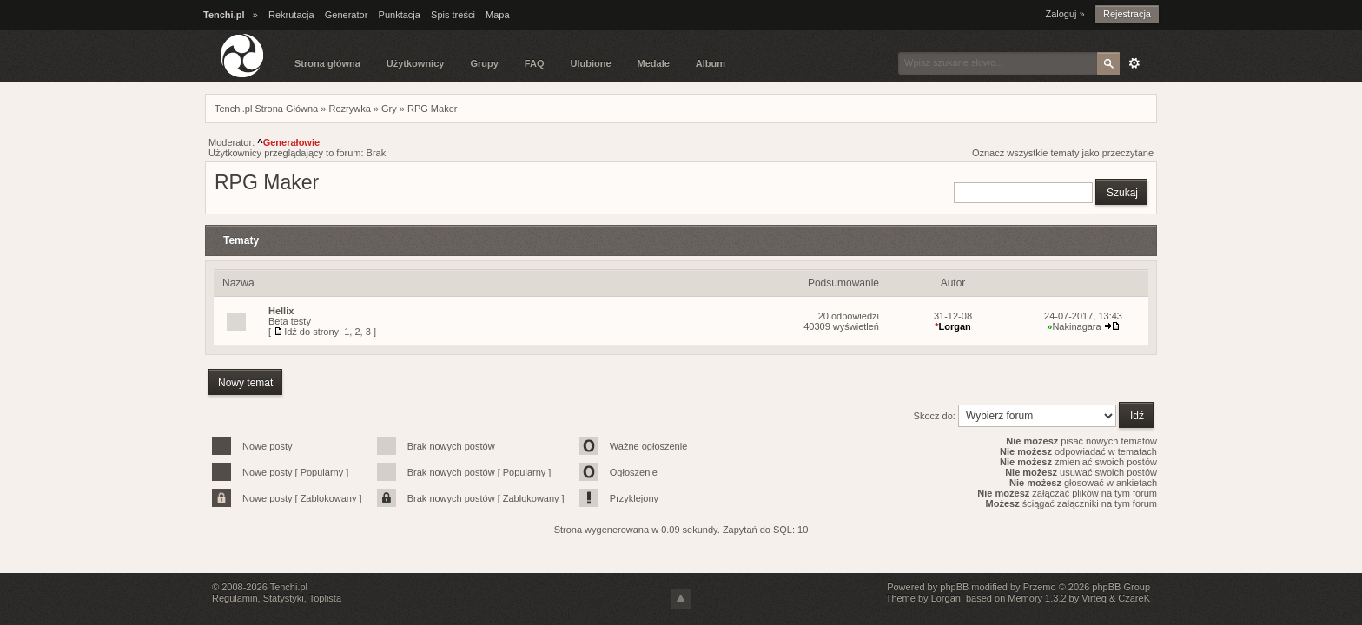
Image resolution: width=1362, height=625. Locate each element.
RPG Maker (432, 108)
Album (710, 63)
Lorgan (953, 326)
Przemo (1039, 587)
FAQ (535, 63)
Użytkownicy (416, 63)
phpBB (954, 587)
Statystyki (283, 598)
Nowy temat (245, 383)
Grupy (484, 63)
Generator (346, 15)
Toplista (325, 598)
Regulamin (235, 598)
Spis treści (453, 15)
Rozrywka (349, 108)
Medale (654, 63)
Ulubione (590, 63)
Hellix (281, 311)
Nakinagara (1074, 326)
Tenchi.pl (288, 587)
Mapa (498, 15)
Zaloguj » (1064, 14)
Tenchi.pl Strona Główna (266, 108)
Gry (389, 108)
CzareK (1134, 598)
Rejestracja (1127, 14)
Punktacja (399, 15)
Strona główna (327, 63)
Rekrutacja (291, 15)
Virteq (1094, 598)
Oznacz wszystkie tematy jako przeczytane (1063, 153)
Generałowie (288, 142)
